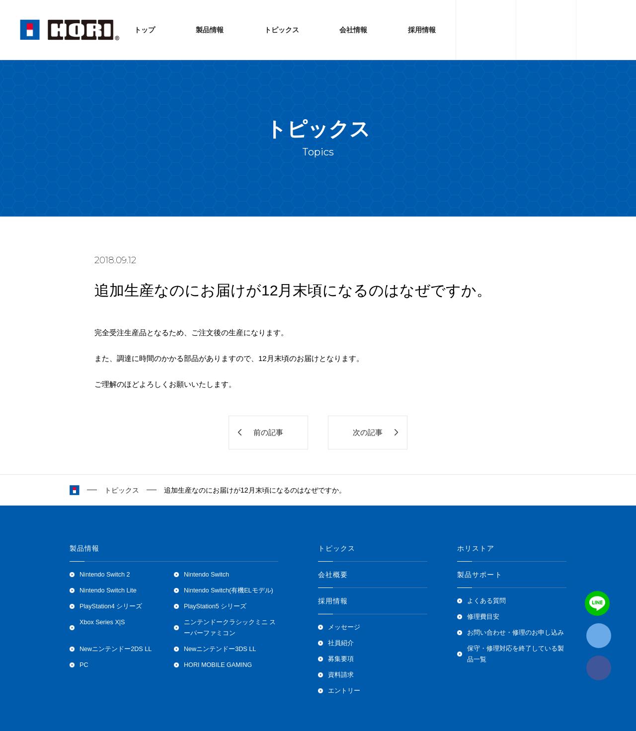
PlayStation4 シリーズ (111, 606)
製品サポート (479, 575)
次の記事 (368, 432)
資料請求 (341, 674)
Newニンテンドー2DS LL (116, 649)
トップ (144, 30)
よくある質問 (486, 600)
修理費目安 (483, 616)
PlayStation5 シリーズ (215, 606)
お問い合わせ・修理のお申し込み (515, 632)
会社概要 (333, 575)
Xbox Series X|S (102, 622)
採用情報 (422, 30)
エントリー (344, 690)
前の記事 (268, 432)
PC (84, 664)
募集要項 (341, 659)
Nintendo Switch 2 (105, 574)
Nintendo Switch (206, 574)
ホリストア (476, 548)
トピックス (281, 30)
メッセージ (344, 627)
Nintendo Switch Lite (108, 590)
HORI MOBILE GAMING (218, 664)
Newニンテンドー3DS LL (220, 649)
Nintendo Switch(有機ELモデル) (228, 590)
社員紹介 (341, 643)
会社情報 (353, 30)
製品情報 (210, 30)
